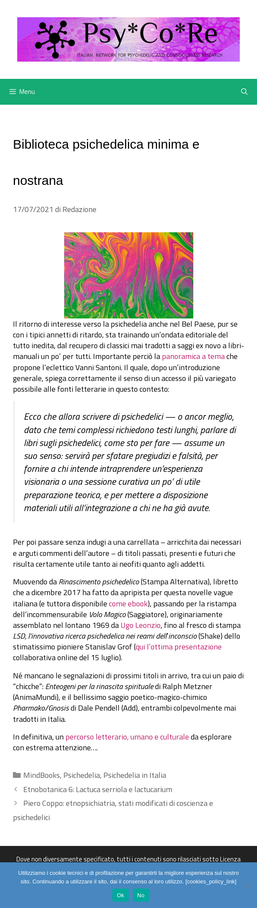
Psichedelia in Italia (134, 775)
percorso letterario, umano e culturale (127, 737)
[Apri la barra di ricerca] (244, 92)
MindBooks (41, 775)
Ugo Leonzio (141, 625)
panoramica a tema (193, 356)
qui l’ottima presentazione (179, 646)
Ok (120, 895)
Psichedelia (81, 775)
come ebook (128, 603)
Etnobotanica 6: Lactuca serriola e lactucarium (97, 789)
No (141, 895)
